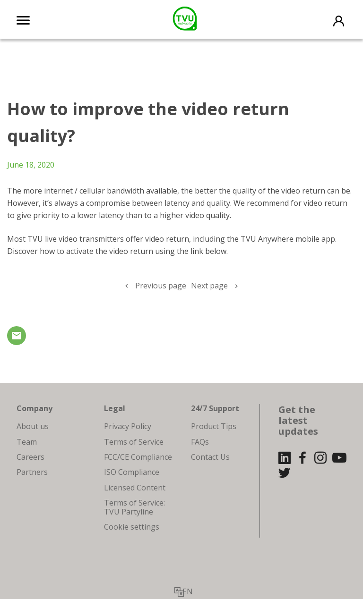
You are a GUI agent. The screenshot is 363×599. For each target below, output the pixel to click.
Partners (32, 472)
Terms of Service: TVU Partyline (134, 507)
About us (33, 426)
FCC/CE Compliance (138, 457)
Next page (209, 285)
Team (27, 442)
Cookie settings (131, 527)
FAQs (200, 442)
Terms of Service (134, 442)
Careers (30, 457)
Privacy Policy (127, 426)
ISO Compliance (131, 472)
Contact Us (210, 457)
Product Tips (213, 426)
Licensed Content (134, 487)
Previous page (160, 285)
